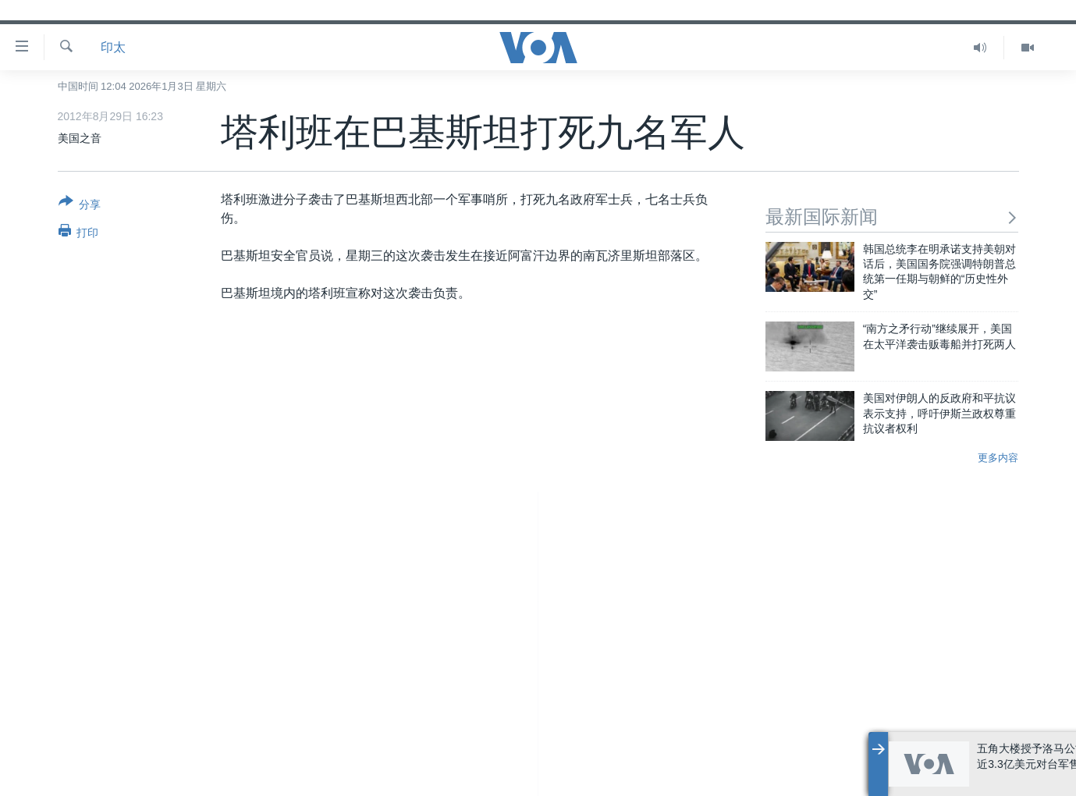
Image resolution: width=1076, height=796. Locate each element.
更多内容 (998, 458)
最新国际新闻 (892, 216)
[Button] (80, 206)
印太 (113, 47)
